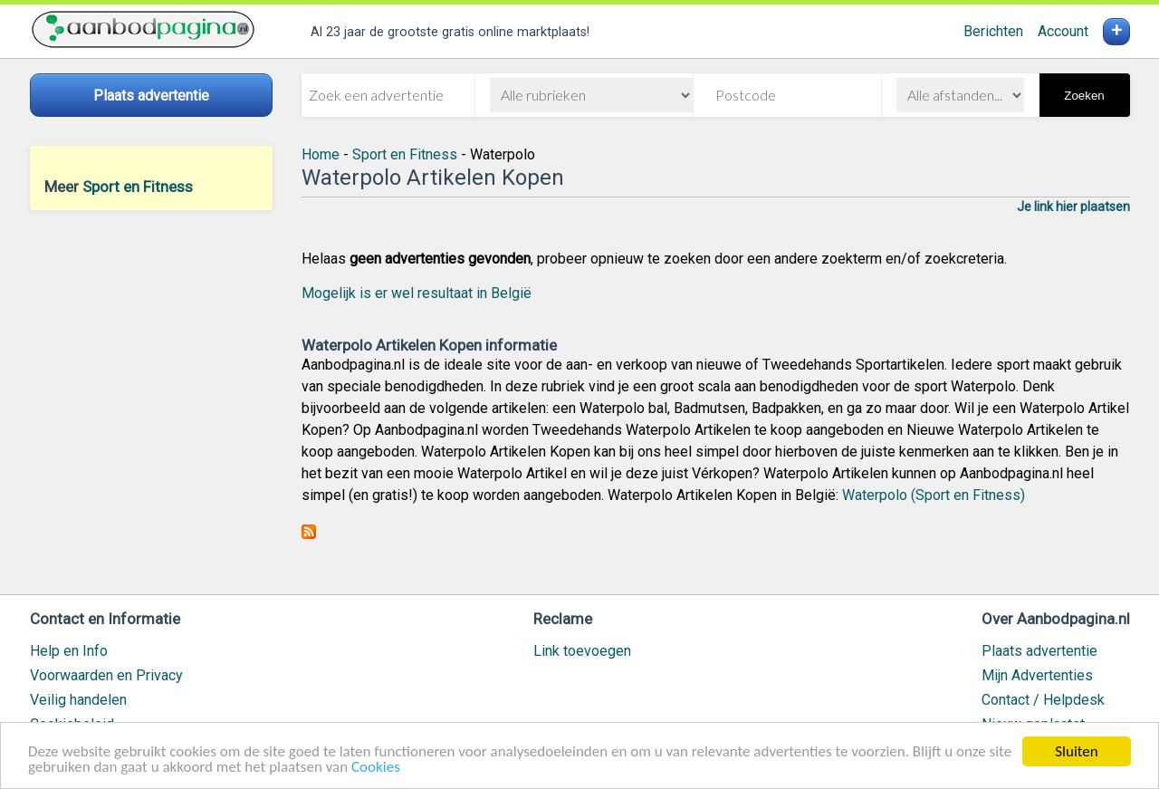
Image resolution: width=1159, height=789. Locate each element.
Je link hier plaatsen (1073, 206)
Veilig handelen (78, 699)
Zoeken (1084, 95)
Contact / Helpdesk (1043, 699)
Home (321, 154)
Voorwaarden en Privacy (106, 675)
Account (1063, 31)
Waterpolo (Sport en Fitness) (933, 495)
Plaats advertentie (1039, 650)
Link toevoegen (582, 650)
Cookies (375, 767)
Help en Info (69, 650)
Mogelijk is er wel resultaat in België (417, 293)
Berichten (993, 31)
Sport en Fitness (137, 187)
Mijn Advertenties (1037, 675)
